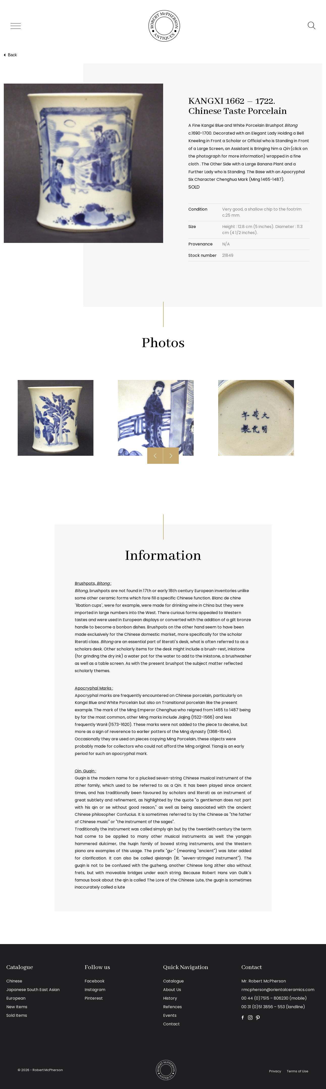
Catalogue (173, 981)
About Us (172, 990)
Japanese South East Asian (33, 990)
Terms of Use (297, 1071)
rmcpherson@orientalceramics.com (277, 990)
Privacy (275, 1071)
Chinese (14, 981)
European (16, 998)
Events (170, 1015)
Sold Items (16, 1015)
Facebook (95, 981)
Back (10, 55)
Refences (172, 1007)
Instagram (95, 990)
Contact (171, 1024)
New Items (16, 1007)
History (170, 998)
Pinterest (94, 998)
